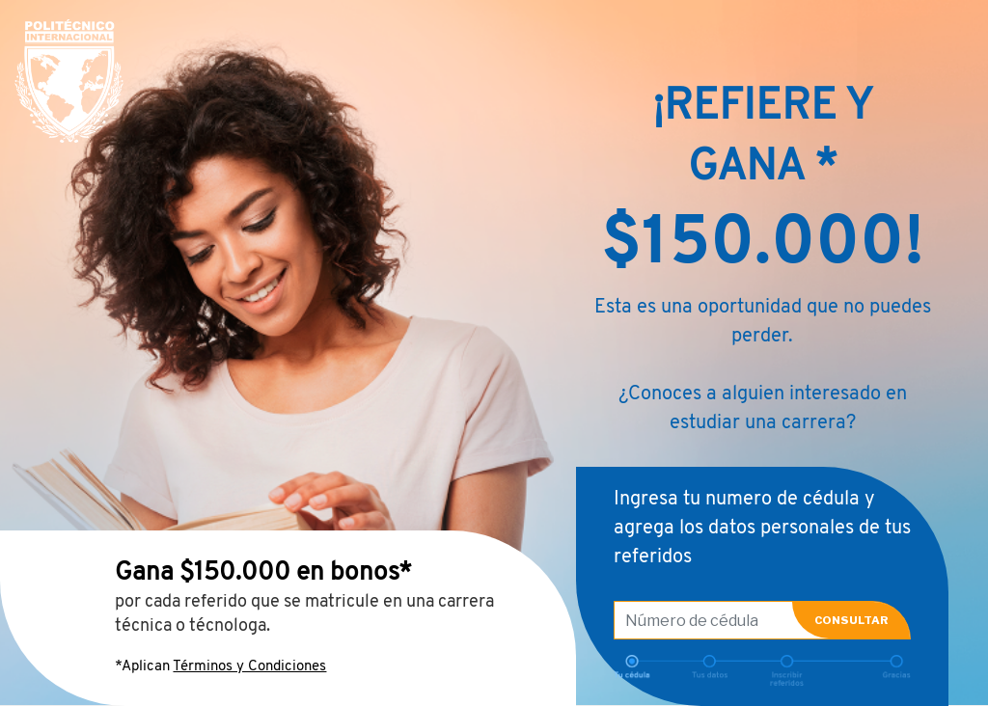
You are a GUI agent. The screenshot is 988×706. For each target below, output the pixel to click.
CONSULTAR (851, 620)
